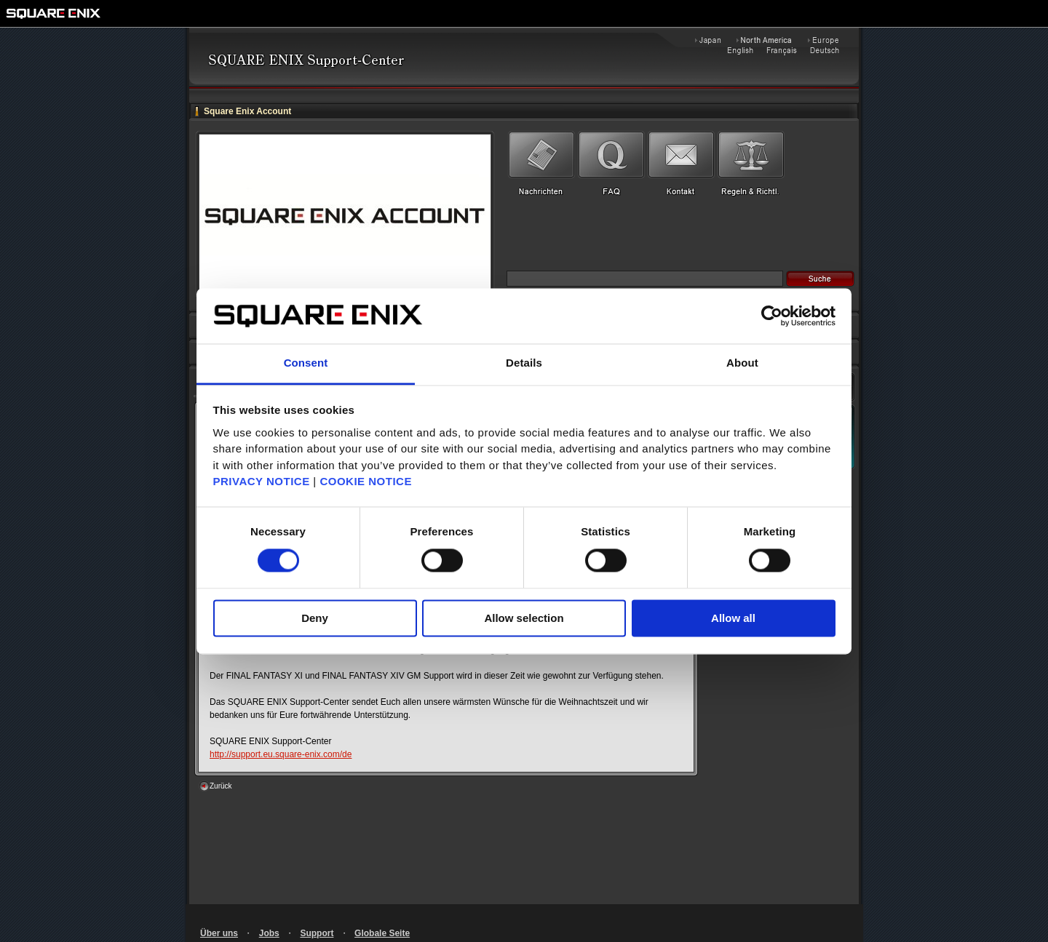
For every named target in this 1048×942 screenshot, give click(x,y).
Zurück (221, 786)
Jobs (269, 933)
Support (316, 933)
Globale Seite (382, 933)
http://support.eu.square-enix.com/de (281, 754)
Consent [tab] (306, 363)
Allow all (733, 618)
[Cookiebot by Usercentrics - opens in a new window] (771, 316)
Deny (314, 618)
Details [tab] (524, 363)
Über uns (219, 933)
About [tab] (742, 363)
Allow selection (523, 618)
